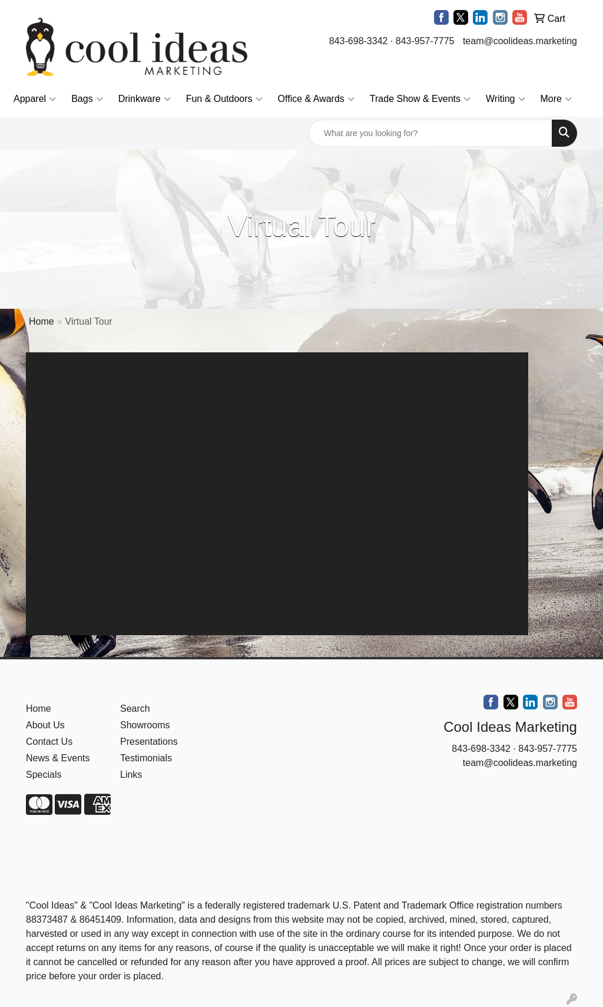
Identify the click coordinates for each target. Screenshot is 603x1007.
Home (41, 321)
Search (135, 709)
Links (131, 775)
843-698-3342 (358, 41)
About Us (45, 725)
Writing (505, 99)
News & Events (58, 758)
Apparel (35, 99)
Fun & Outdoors (224, 99)
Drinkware (144, 99)
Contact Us (49, 742)
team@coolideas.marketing (520, 41)
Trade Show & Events (420, 99)
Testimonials (146, 758)
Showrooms (145, 725)
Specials (43, 775)
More (556, 99)
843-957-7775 (425, 41)
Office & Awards (316, 99)
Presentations (149, 742)
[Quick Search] (430, 133)
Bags (86, 99)
